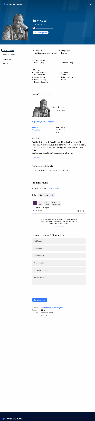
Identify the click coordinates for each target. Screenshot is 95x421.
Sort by (34, 195)
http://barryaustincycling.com (52, 308)
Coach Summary (8, 50)
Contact (5, 64)
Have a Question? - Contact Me (44, 28)
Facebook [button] (38, 127)
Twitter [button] (37, 130)
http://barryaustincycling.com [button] (43, 122)
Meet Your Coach (8, 55)
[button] (42, 310)
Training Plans (7, 59)
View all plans (54, 188)
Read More (36, 157)
